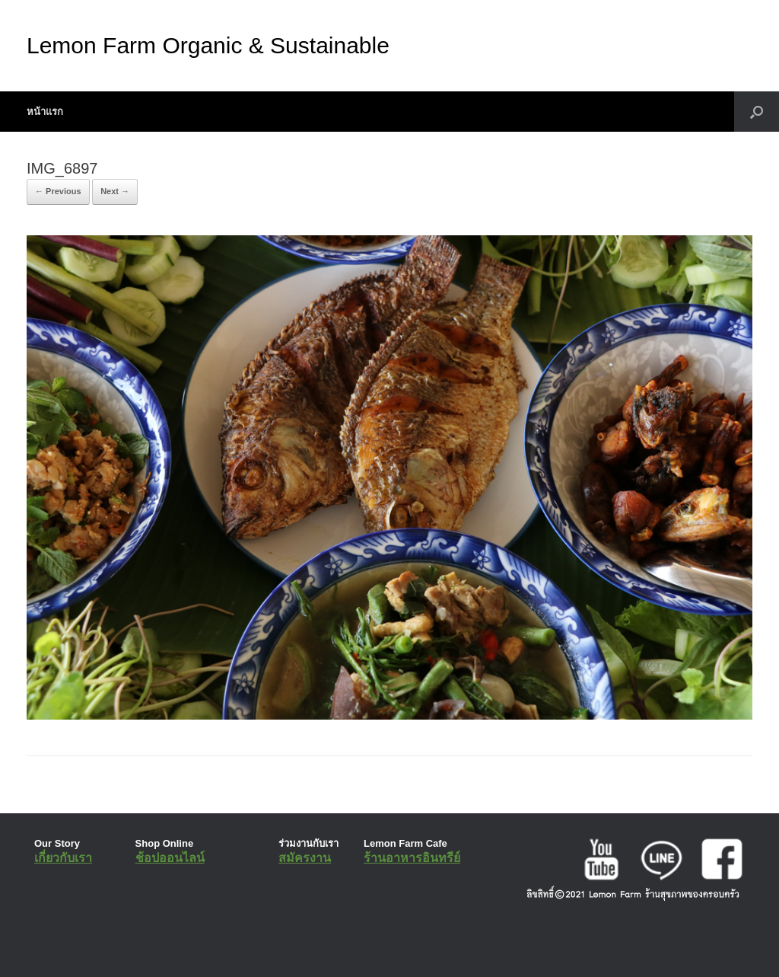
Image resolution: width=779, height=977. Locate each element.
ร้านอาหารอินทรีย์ (412, 857)
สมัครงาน (304, 857)
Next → (114, 191)
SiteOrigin (378, 945)
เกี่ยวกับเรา (63, 857)
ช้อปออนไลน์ (170, 857)
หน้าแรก (45, 111)
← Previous (58, 191)
